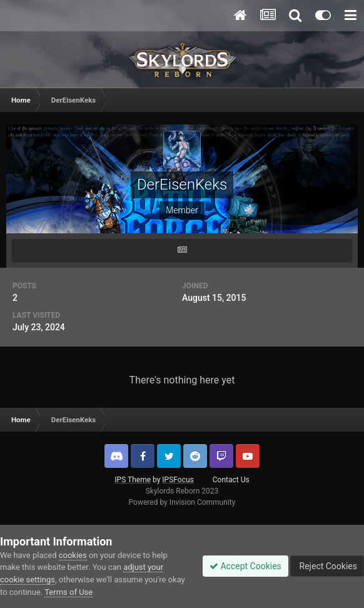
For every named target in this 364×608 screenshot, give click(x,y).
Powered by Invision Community (182, 502)
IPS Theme (132, 479)
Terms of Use (68, 592)
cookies (73, 555)
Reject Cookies (327, 566)
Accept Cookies (245, 566)
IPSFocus (177, 479)
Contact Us (231, 479)
